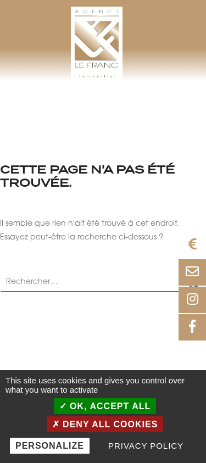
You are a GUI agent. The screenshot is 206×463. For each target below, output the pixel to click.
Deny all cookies (105, 424)
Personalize (49, 445)
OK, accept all (105, 406)
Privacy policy (145, 445)
